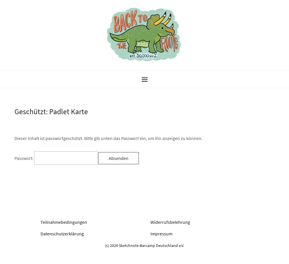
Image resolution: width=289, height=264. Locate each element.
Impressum (161, 234)
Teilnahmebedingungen (64, 222)
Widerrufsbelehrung (170, 222)
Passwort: (55, 158)
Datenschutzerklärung (62, 234)
